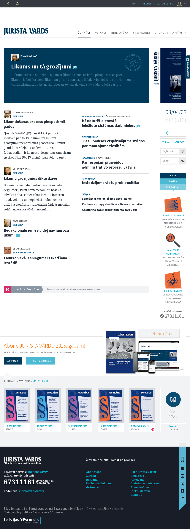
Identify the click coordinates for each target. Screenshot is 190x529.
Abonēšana (94, 472)
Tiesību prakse (90, 137)
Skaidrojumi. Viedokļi (24, 252)
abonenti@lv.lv (38, 472)
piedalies (173, 187)
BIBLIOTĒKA (119, 32)
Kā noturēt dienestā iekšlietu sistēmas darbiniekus (108, 123)
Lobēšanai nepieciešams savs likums (107, 198)
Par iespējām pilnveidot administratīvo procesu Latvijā (109, 165)
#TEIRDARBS (142, 32)
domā (173, 181)
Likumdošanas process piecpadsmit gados (35, 124)
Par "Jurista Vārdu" (144, 472)
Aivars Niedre (20, 221)
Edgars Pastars (21, 248)
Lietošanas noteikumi (146, 483)
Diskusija (25, 59)
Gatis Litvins (105, 158)
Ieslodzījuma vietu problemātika (110, 182)
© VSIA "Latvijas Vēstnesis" (105, 508)
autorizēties (165, 3)
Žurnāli (91, 475)
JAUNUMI (161, 32)
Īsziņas (86, 194)
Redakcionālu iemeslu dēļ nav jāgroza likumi (36, 233)
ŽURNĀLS (84, 32)
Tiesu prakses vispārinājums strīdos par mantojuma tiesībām (113, 143)
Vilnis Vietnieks (21, 169)
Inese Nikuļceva (28, 55)
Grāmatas (93, 487)
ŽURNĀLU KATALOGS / (27, 381)
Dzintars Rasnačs (23, 112)
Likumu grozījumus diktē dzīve (30, 178)
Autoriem (137, 479)
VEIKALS (101, 32)
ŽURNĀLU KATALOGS (173, 142)
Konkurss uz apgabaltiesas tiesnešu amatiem (113, 204)
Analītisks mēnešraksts (173, 243)
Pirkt (134, 3)
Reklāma (92, 479)
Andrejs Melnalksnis (118, 116)
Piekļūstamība (141, 491)
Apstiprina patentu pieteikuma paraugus (109, 210)
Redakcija (137, 475)
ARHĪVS (177, 32)
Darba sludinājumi (99, 483)
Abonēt (147, 3)
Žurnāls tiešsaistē (173, 206)
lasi (173, 175)
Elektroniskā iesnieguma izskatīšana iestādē (35, 260)
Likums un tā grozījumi (41, 66)
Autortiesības (140, 487)
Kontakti (136, 494)
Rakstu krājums (173, 281)
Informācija (88, 158)
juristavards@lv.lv (31, 491)
